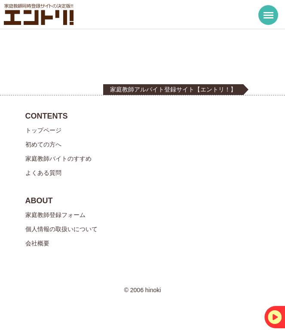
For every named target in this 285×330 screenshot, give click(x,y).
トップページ (43, 130)
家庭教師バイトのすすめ (58, 158)
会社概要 (37, 243)
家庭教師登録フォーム (55, 214)
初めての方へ (43, 144)
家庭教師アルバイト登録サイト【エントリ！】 (173, 89)
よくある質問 (43, 172)
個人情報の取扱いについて (61, 229)
